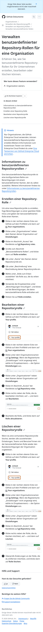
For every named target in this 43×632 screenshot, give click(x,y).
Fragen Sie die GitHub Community (16, 598)
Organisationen (11, 22)
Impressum (22, 618)
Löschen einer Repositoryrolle (13, 428)
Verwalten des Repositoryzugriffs (18, 24)
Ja (6, 584)
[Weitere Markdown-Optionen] (25, 96)
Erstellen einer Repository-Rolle (19, 200)
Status (15, 621)
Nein (15, 584)
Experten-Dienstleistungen (12, 623)
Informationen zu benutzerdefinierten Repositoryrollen (15, 165)
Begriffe (33, 618)
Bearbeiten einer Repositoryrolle (13, 306)
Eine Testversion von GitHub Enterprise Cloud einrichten (21, 151)
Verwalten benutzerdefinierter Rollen (19, 29)
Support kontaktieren (11, 602)
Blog (25, 623)
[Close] (36, 3)
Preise (22, 621)
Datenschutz (6, 621)
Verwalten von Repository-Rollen (18, 26)
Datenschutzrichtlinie (8, 588)
